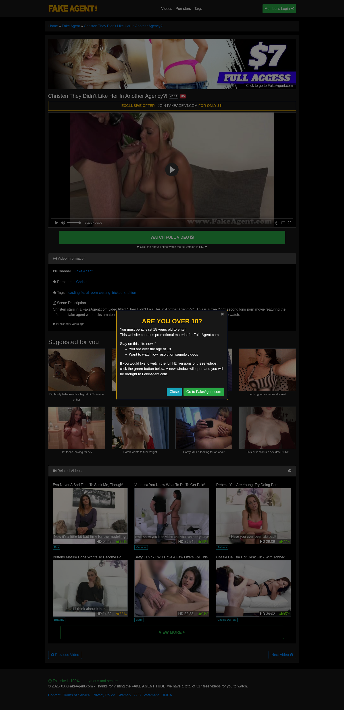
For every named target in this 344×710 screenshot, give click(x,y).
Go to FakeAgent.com (203, 392)
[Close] (222, 314)
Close (174, 392)
